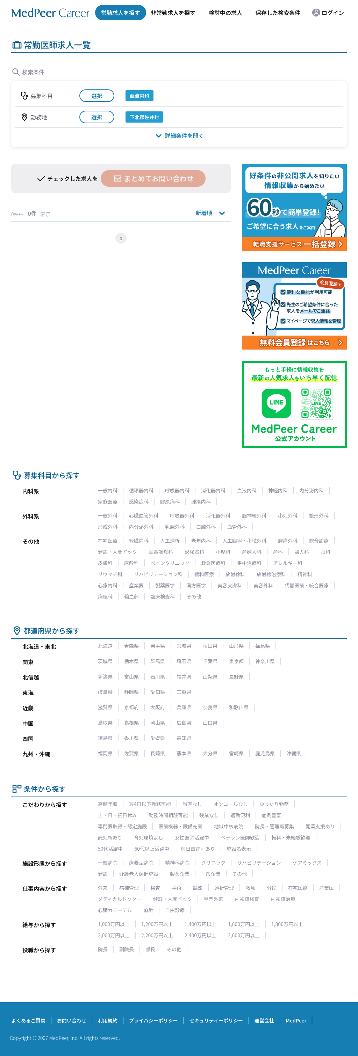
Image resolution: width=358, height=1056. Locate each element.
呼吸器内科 (177, 490)
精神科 (305, 574)
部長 (150, 949)
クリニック (213, 862)
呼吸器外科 (182, 515)
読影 (198, 887)
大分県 (210, 753)
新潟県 (105, 676)
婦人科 (301, 551)
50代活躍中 (110, 848)
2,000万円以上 (114, 935)
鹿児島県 (265, 753)
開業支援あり (320, 826)
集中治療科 (249, 562)
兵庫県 (184, 707)
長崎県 (157, 753)
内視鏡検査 (247, 898)
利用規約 (107, 1020)
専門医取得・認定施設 (122, 826)
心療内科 (107, 585)
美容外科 (263, 585)
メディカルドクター (119, 898)
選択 (96, 95)
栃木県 (131, 661)
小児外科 (288, 515)
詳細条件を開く (179, 135)
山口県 (210, 722)
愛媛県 (157, 737)
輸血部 (131, 596)
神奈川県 (265, 661)
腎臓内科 (139, 540)
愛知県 (157, 691)
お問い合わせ (71, 1020)
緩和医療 (204, 574)
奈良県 (210, 707)
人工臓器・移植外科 (244, 540)
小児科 (223, 551)
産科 (278, 551)
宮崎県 (236, 753)
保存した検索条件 (278, 12)
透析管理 (224, 887)
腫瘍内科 (201, 501)
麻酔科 (131, 562)
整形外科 (319, 515)
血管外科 (237, 526)
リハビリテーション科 (158, 574)
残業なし (209, 815)
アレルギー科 (287, 562)
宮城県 (184, 645)
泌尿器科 (194, 551)
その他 (193, 596)
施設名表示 (239, 848)
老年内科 (201, 540)
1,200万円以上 (157, 924)
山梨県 (210, 676)
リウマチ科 (110, 574)
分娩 (272, 887)
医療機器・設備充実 (180, 826)
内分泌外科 (141, 526)
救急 (250, 887)
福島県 (262, 645)
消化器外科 (218, 515)
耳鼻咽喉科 (161, 551)
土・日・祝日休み (117, 815)
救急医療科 (213, 562)
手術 (176, 887)
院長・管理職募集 (274, 826)
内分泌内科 (311, 490)
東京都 (236, 661)
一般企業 (211, 873)
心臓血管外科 (143, 515)
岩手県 (157, 645)
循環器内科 (141, 490)
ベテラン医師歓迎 (240, 837)
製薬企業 (179, 873)
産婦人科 (252, 551)
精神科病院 (177, 862)
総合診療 (319, 540)
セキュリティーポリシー (216, 1020)
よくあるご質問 (28, 1020)
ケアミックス (307, 862)
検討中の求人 (225, 12)
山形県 (236, 645)
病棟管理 (129, 887)
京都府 (131, 707)
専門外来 (213, 898)
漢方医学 (196, 585)
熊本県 (184, 753)
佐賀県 (131, 753)
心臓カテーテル (115, 910)
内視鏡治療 (283, 898)
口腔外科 (206, 526)
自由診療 (175, 910)
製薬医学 (165, 585)
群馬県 (157, 661)
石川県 (157, 676)
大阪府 (157, 707)
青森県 (131, 645)
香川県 (131, 737)
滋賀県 (105, 707)
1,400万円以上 (200, 924)
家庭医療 (107, 501)
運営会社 (264, 1020)
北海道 (105, 645)
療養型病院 (141, 862)
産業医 (136, 585)
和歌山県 (239, 707)
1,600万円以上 (244, 924)
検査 (155, 887)
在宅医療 (107, 540)
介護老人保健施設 (138, 873)
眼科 (325, 551)
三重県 (184, 691)
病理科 (105, 596)
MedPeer (296, 1020)
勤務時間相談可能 (168, 815)
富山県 (131, 676)
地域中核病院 (228, 826)
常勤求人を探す (120, 12)
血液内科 (247, 490)
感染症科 (139, 501)
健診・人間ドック (117, 551)
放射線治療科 (271, 574)
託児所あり (110, 837)
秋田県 (210, 645)
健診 (103, 873)
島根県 (131, 722)
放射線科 (235, 574)
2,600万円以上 (244, 935)
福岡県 (105, 753)
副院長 (126, 949)
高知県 (184, 737)
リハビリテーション (259, 862)
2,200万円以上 (157, 935)
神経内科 (278, 490)
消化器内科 (213, 490)
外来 (103, 887)
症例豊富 (271, 815)
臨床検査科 (162, 596)
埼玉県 (184, 661)
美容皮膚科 (229, 585)
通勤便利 (240, 815)
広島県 (184, 722)
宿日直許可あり (198, 848)
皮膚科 (105, 562)
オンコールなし (231, 803)
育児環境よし (148, 837)
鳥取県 (105, 722)
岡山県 (157, 722)
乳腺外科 (175, 526)
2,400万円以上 (200, 935)
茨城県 (105, 661)
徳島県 (105, 737)
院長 (103, 949)
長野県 (236, 676)
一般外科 (107, 515)
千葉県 (210, 661)
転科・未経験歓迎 (290, 837)
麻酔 (148, 910)
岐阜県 (105, 691)
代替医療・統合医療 (307, 585)
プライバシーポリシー (153, 1020)
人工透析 (170, 540)
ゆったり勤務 (274, 803)
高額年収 (107, 803)
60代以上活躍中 (152, 848)
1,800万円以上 (287, 924)
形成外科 (107, 526)
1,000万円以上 (114, 924)
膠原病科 (170, 501)
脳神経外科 (254, 515)
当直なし (192, 803)
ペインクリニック (169, 562)
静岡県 (131, 691)
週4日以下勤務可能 (150, 803)
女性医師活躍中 (192, 837)
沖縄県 (293, 753)
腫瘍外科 (288, 540)
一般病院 (107, 862)
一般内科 (107, 490)
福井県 (184, 676)
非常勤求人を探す (173, 12)
